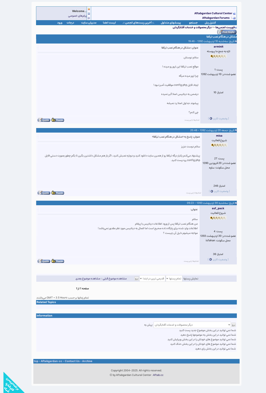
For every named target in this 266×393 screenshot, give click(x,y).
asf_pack (214, 208)
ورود (56, 22)
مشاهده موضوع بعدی (84, 278)
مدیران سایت (85, 22)
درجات (67, 22)
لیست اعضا (105, 22)
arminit (215, 46)
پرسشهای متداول (167, 22)
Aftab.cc (155, 375)
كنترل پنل (206, 22)
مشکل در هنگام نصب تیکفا (218, 36)
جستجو (190, 22)
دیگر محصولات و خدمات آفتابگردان (188, 27)
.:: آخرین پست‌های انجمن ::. (135, 22)
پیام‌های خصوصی (74, 15)
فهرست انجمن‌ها (221, 27)
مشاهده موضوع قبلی (111, 278)
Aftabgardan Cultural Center (210, 13)
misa (216, 135)
